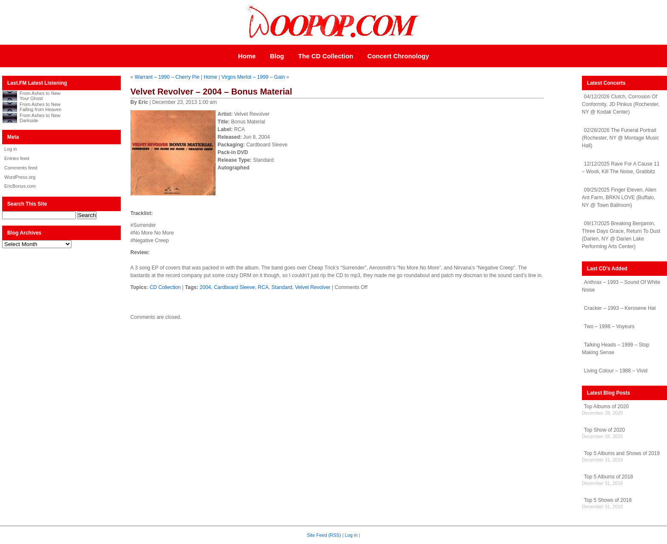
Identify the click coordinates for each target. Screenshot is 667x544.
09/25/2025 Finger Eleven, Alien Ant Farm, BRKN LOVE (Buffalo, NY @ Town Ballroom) (619, 197)
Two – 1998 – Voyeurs (609, 326)
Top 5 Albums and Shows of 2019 (622, 453)
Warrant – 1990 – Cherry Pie (167, 77)
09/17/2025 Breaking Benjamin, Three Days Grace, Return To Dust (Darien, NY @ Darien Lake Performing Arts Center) (621, 234)
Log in (10, 149)
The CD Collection (325, 56)
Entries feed (16, 158)
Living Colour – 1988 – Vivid (615, 371)
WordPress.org (19, 177)
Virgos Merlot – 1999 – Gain (253, 77)
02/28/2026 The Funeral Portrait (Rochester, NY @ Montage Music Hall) (620, 138)
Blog (277, 56)
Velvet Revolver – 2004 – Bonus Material (211, 91)
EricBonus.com (20, 186)
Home (247, 56)
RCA (263, 287)
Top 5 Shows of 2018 (608, 500)
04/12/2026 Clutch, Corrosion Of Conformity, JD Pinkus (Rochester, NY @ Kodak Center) (621, 104)
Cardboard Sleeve (234, 287)
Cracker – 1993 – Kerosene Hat (620, 308)
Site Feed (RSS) (324, 535)
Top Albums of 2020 (606, 406)
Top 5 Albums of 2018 (608, 477)
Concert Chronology (398, 56)
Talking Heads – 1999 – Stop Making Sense (615, 348)
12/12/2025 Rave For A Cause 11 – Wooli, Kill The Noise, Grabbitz (620, 168)
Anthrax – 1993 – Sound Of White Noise (621, 286)
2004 (205, 287)
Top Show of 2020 (604, 430)
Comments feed (20, 167)
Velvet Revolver (312, 287)
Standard (281, 287)
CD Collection (165, 287)
